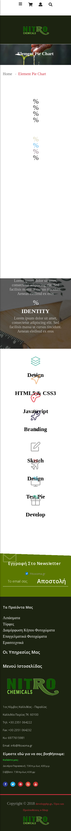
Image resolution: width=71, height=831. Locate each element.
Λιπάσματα (11, 618)
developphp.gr (44, 803)
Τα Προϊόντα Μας (18, 607)
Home (7, 74)
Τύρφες (8, 624)
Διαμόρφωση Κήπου (19, 630)
